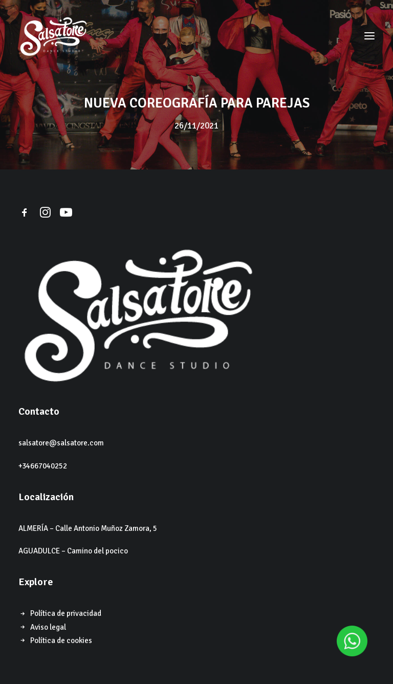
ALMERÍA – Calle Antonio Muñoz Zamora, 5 (87, 528)
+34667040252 (42, 466)
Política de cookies (61, 640)
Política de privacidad (65, 613)
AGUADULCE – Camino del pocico (73, 550)
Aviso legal (48, 627)
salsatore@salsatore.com (61, 442)
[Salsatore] (53, 35)
